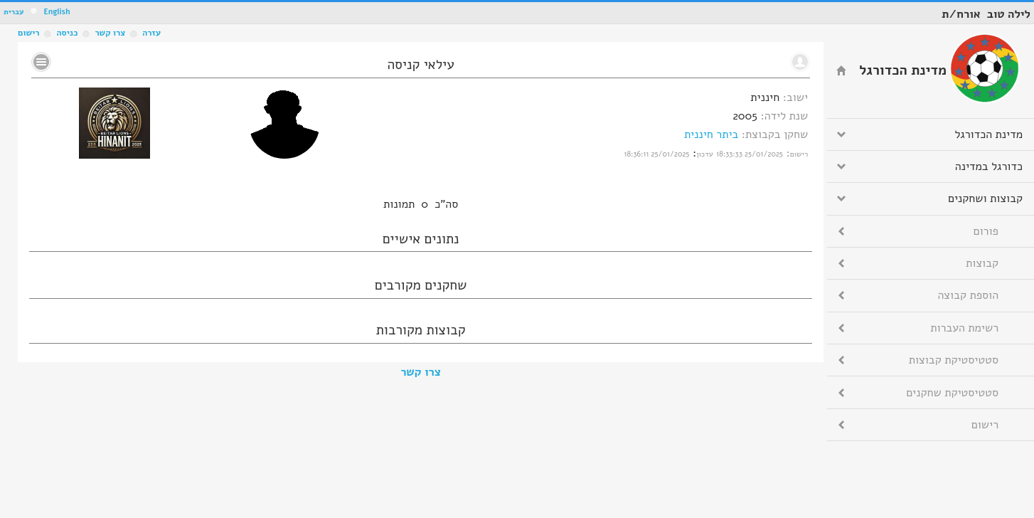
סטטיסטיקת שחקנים (952, 393)
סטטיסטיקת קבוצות (953, 360)
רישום (28, 32)
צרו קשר (420, 372)
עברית (14, 11)
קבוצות (982, 263)
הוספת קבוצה (968, 295)
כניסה (67, 32)
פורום (986, 231)
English (56, 11)
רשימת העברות (964, 328)
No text (41, 62)
